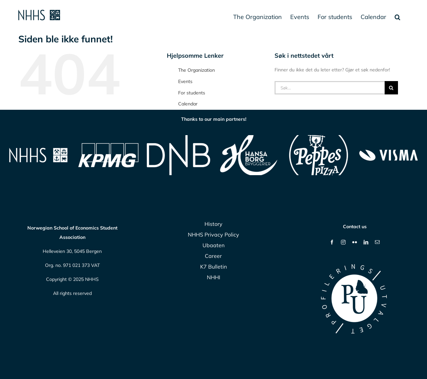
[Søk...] (330, 87)
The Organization (196, 70)
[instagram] (343, 242)
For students (191, 93)
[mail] (377, 242)
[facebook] (332, 242)
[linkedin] (366, 242)
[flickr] (354, 242)
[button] (397, 16)
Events (185, 81)
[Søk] (391, 87)
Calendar (187, 104)
